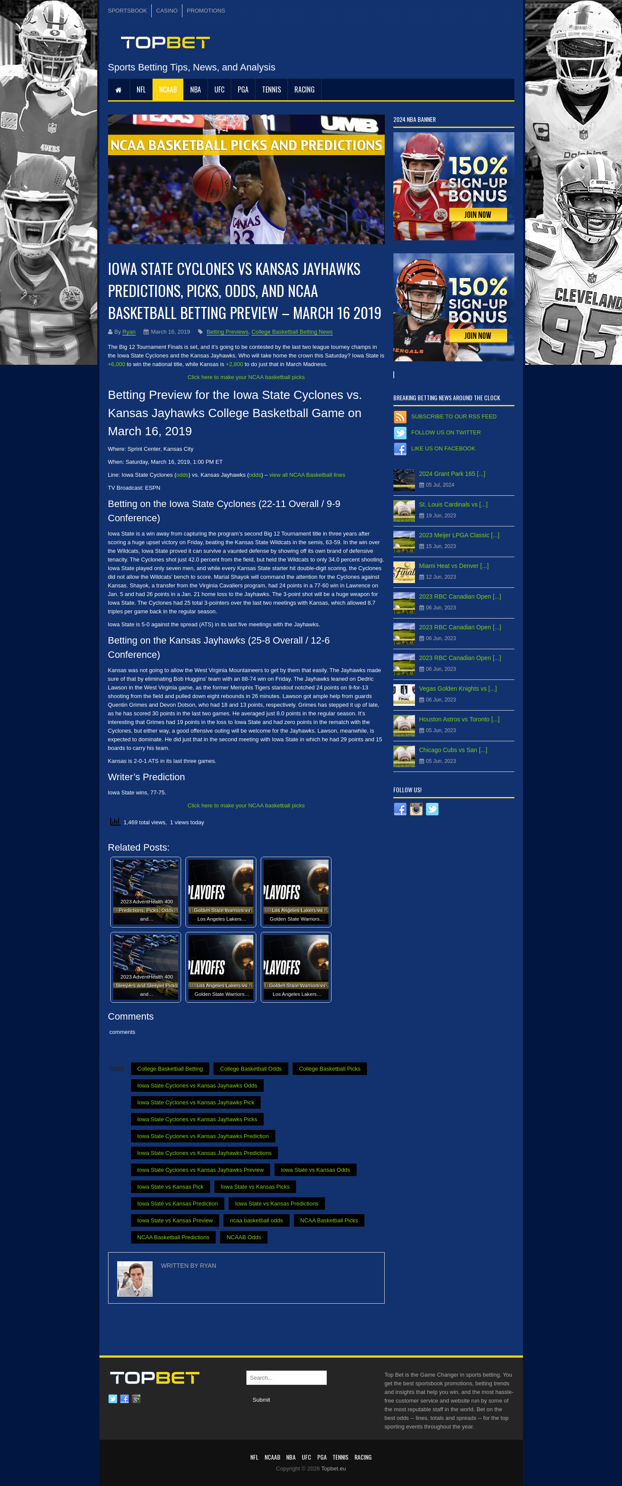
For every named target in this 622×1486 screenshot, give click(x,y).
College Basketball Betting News (292, 331)
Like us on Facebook (443, 448)
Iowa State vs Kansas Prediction (177, 1203)
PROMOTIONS (206, 10)
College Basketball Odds (250, 1068)
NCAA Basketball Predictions (173, 1237)
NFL (141, 89)
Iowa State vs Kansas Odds (315, 1170)
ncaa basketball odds (256, 1220)
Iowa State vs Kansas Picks (255, 1186)
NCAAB (168, 89)
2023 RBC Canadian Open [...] (460, 596)
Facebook (124, 1399)
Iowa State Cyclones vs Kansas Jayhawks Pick (196, 1102)
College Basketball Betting (170, 1068)
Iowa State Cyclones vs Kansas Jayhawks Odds (197, 1085)
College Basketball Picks (329, 1068)
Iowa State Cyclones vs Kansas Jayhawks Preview (200, 1170)
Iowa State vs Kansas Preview (175, 1220)
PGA (243, 89)
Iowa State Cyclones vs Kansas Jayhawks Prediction (203, 1136)
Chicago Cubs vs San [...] (453, 749)
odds (182, 475)
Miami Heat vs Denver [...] (454, 565)
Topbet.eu (333, 1468)
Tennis (271, 89)
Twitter (113, 1399)
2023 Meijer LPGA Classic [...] (459, 535)
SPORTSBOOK (127, 10)
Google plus (136, 1399)
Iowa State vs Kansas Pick (170, 1186)
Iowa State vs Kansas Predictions (277, 1203)
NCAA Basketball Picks (329, 1220)
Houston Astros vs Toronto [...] (459, 719)
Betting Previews (228, 331)
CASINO (167, 10)
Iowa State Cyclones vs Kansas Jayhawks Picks (197, 1119)
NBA (195, 89)
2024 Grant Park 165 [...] (452, 473)
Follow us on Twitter (446, 432)
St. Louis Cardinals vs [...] (453, 504)
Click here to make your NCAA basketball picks (246, 377)
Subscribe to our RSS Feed (454, 416)
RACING (304, 89)
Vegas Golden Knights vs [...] (458, 688)
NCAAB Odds (243, 1237)
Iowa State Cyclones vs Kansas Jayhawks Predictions (204, 1153)
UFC (219, 89)
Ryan (128, 331)
